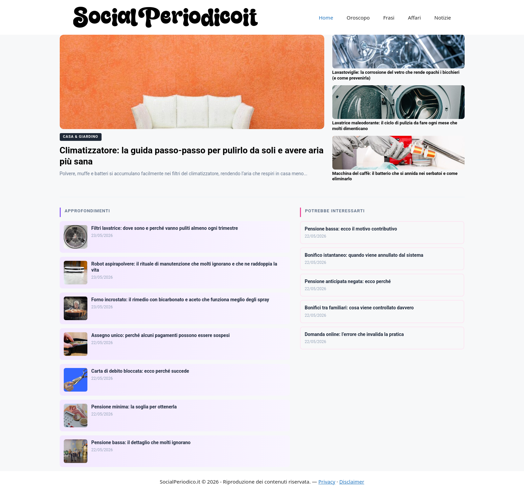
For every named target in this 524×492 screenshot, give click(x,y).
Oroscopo (358, 17)
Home (326, 17)
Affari (414, 17)
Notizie (442, 17)
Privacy (327, 481)
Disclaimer (351, 481)
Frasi (388, 17)
